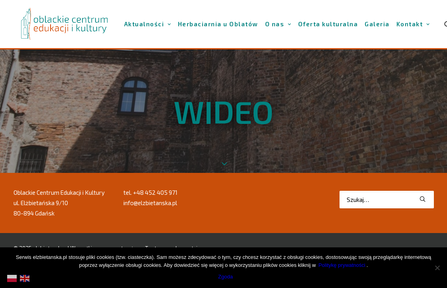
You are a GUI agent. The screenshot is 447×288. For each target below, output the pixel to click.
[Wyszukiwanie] (387, 199)
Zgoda (225, 277)
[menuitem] (147, 24)
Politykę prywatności (341, 265)
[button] (422, 199)
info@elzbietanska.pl (150, 202)
